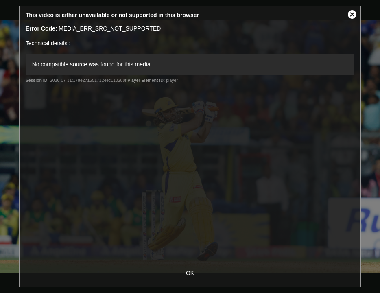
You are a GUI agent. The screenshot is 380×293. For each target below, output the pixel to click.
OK (190, 273)
